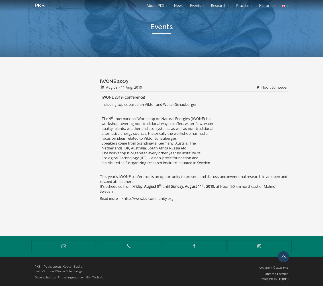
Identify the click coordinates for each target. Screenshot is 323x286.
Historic (267, 5)
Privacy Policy (268, 279)
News (178, 5)
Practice (244, 5)
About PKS (157, 5)
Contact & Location (276, 274)
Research (220, 5)
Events (197, 5)
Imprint (283, 279)
